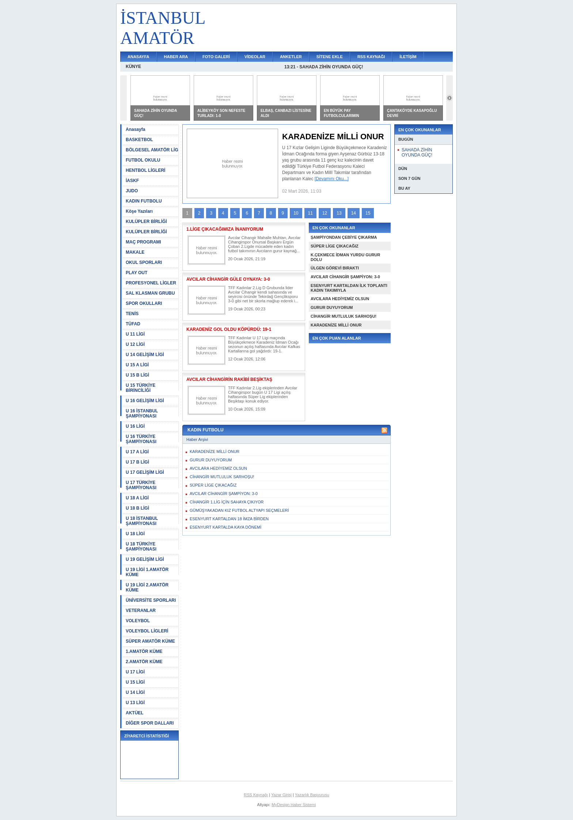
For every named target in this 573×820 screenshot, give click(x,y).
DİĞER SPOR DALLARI (150, 723)
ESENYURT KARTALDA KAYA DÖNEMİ (225, 527)
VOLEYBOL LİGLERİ (147, 631)
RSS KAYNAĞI (371, 56)
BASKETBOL (139, 139)
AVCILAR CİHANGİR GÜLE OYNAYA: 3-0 (228, 279)
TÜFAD (133, 323)
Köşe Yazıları (139, 211)
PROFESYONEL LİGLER (151, 283)
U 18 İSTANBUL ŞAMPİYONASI (142, 521)
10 (295, 213)
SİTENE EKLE (329, 56)
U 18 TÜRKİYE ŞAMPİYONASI (141, 546)
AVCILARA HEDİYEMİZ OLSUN (340, 298)
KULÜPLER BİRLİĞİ (146, 221)
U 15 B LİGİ (137, 375)
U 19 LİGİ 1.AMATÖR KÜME (147, 572)
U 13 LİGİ (135, 702)
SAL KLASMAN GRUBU (150, 293)
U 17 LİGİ (135, 671)
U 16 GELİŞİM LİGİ (145, 400)
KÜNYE (133, 66)
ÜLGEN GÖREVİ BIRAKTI (335, 268)
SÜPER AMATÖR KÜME (150, 641)
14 (353, 213)
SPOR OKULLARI (144, 303)
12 (324, 213)
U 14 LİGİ (135, 692)
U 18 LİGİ (135, 533)
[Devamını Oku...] (332, 178)
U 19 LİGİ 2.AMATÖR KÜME (147, 587)
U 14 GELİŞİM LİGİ (145, 354)
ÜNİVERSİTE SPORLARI (151, 600)
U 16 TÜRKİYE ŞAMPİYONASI (141, 439)
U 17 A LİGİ (137, 451)
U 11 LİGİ (135, 334)
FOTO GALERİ (216, 56)
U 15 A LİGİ (137, 364)
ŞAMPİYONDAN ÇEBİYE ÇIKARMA (344, 237)
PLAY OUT (136, 272)
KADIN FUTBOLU (144, 201)
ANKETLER (291, 56)
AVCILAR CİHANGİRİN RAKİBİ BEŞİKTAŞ (229, 379)
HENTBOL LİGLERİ (145, 170)
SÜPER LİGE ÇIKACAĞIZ (334, 246)
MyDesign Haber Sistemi (294, 804)
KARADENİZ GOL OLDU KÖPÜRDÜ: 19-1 (228, 329)
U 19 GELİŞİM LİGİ (145, 559)
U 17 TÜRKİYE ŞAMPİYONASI (141, 485)
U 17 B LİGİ (137, 462)
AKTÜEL (135, 712)
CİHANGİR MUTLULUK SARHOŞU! (343, 316)
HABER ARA (176, 56)
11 (310, 213)
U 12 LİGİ (135, 344)
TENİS (132, 313)
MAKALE (135, 252)
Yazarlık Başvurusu (312, 795)
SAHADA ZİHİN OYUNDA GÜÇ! (417, 152)
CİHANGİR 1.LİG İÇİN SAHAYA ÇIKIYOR (227, 502)
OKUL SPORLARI (144, 262)
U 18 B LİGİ (137, 508)
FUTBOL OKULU (143, 160)
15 (367, 213)
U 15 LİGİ (135, 682)
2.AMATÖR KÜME (144, 661)
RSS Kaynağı (256, 795)
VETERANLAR (141, 610)
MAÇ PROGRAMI (143, 242)
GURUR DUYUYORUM (332, 307)
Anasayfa (135, 129)
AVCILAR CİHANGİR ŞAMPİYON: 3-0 (345, 277)
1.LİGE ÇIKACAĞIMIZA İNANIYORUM (224, 229)
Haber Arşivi (197, 439)
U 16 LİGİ (135, 426)
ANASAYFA (138, 56)
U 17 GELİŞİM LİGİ (145, 472)
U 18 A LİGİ (137, 497)
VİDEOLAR (254, 56)
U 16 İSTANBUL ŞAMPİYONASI (142, 413)
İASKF (132, 180)
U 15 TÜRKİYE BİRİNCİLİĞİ (140, 388)
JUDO (132, 190)
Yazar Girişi (281, 795)
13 (339, 213)
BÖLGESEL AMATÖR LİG (152, 149)
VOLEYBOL (138, 620)
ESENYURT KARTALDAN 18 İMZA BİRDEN (229, 519)
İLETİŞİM (407, 56)
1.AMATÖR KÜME (144, 651)
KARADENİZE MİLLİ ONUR (336, 325)
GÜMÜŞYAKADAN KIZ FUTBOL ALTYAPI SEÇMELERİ (239, 510)
